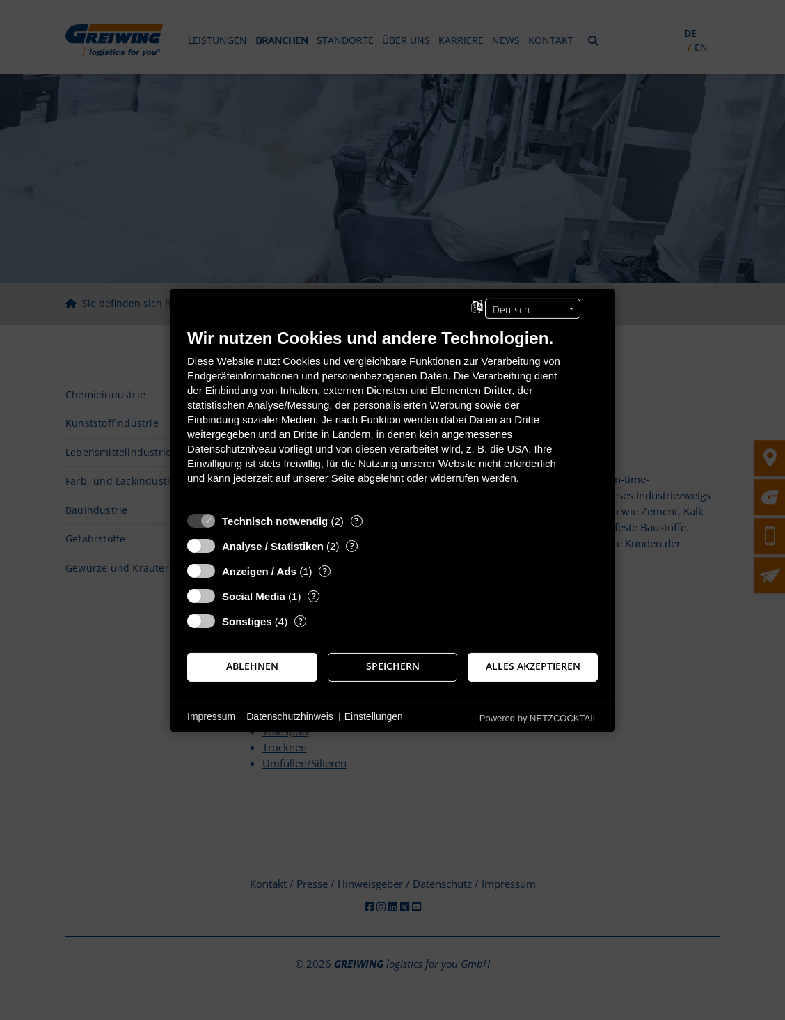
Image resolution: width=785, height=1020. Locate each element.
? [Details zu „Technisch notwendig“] (356, 520)
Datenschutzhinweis (289, 716)
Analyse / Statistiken (273, 545)
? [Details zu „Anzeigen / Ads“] (325, 570)
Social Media (253, 596)
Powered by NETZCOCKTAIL (538, 717)
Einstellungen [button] (373, 716)
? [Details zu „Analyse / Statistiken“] (352, 545)
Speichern (393, 666)
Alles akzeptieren (533, 666)
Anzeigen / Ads (259, 570)
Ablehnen (252, 666)
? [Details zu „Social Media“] (314, 596)
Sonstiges (247, 621)
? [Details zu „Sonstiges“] (301, 621)
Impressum (211, 716)
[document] (392, 416)
